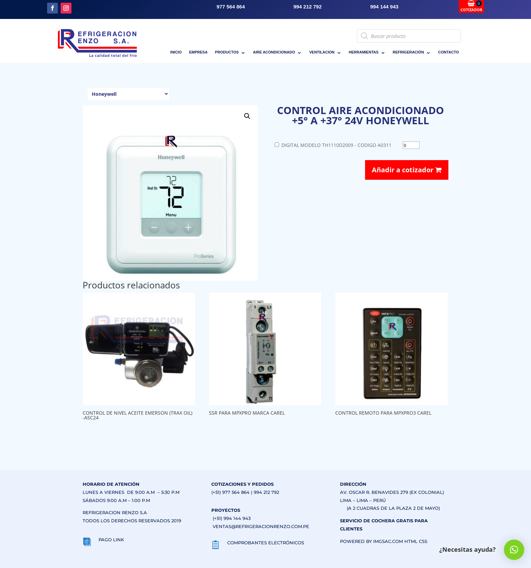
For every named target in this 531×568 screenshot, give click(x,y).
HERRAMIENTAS (364, 52)
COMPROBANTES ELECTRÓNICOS (265, 542)
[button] (247, 116)
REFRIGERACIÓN (408, 52)
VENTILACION (322, 52)
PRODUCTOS (227, 52)
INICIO (176, 52)
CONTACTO (448, 52)
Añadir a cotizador (407, 169)
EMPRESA (198, 52)
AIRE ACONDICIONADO (274, 52)
